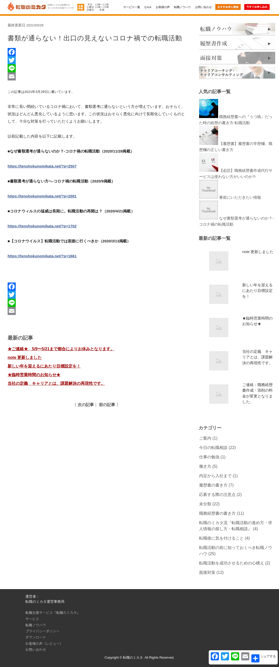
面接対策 (207, 572)
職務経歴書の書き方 (217, 513)
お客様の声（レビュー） (44, 643)
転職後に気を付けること (221, 538)
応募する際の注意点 (217, 494)
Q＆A (147, 7)
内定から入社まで (215, 476)
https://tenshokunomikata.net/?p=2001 (42, 196)
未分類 (205, 504)
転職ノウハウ (182, 7)
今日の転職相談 (213, 447)
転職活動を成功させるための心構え (231, 563)
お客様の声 (163, 7)
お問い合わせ (203, 7)
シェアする (263, 658)
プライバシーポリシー (42, 630)
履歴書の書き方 (213, 485)
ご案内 (205, 438)
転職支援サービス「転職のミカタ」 (52, 612)
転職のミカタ (133, 657)
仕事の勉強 (209, 457)
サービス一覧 (131, 7)
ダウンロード (35, 637)
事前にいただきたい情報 (240, 197)
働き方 (205, 466)
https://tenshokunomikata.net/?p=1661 (42, 256)
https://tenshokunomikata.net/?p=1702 (42, 226)
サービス (32, 618)
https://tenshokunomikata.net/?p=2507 (42, 166)
